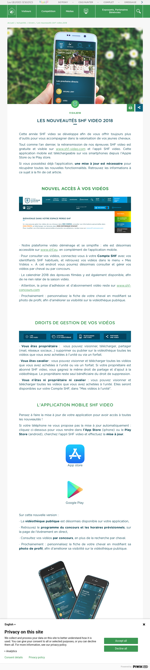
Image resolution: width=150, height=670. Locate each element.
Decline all (121, 648)
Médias (70, 11)
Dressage (130, 2)
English (10, 624)
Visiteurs (26, 11)
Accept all (121, 640)
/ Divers (31, 23)
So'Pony (63, 2)
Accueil (10, 23)
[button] (26, 11)
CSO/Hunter (85, 2)
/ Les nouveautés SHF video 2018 (51, 23)
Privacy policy (37, 657)
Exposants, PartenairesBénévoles (115, 11)
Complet (109, 2)
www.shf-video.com (70, 149)
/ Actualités (20, 23)
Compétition (48, 11)
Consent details (14, 657)
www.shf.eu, (49, 249)
